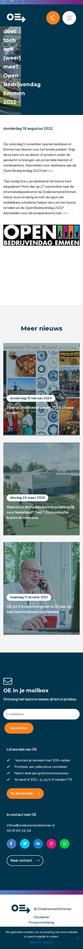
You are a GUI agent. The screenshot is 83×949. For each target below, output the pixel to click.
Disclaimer (41, 917)
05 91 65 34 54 (19, 830)
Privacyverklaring (41, 922)
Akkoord (35, 942)
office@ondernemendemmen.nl (31, 825)
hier (50, 170)
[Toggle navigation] (69, 18)
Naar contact (25, 860)
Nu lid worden (25, 793)
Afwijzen (47, 942)
